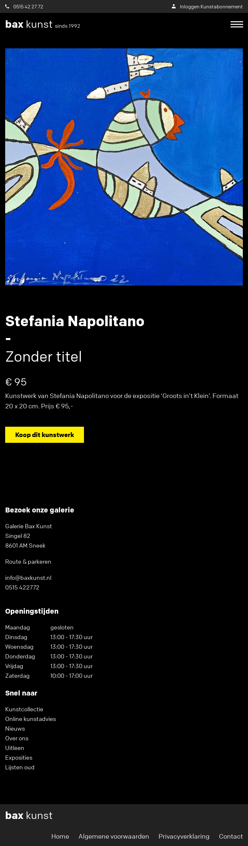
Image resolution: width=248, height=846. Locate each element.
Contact (231, 836)
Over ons (16, 738)
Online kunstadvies (30, 718)
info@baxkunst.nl (28, 577)
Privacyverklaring (184, 836)
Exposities (18, 757)
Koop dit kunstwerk (44, 435)
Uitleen (14, 747)
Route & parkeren (28, 561)
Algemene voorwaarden (113, 836)
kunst (42, 24)
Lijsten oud (20, 767)
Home (60, 836)
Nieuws (15, 728)
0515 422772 (22, 587)
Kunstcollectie (24, 709)
